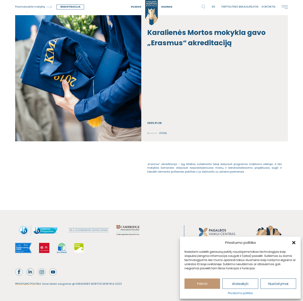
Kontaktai (268, 7)
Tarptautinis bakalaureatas (240, 7)
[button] (294, 242)
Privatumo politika (240, 293)
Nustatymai (278, 283)
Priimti (202, 283)
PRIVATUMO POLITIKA (28, 284)
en (213, 7)
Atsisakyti (240, 283)
